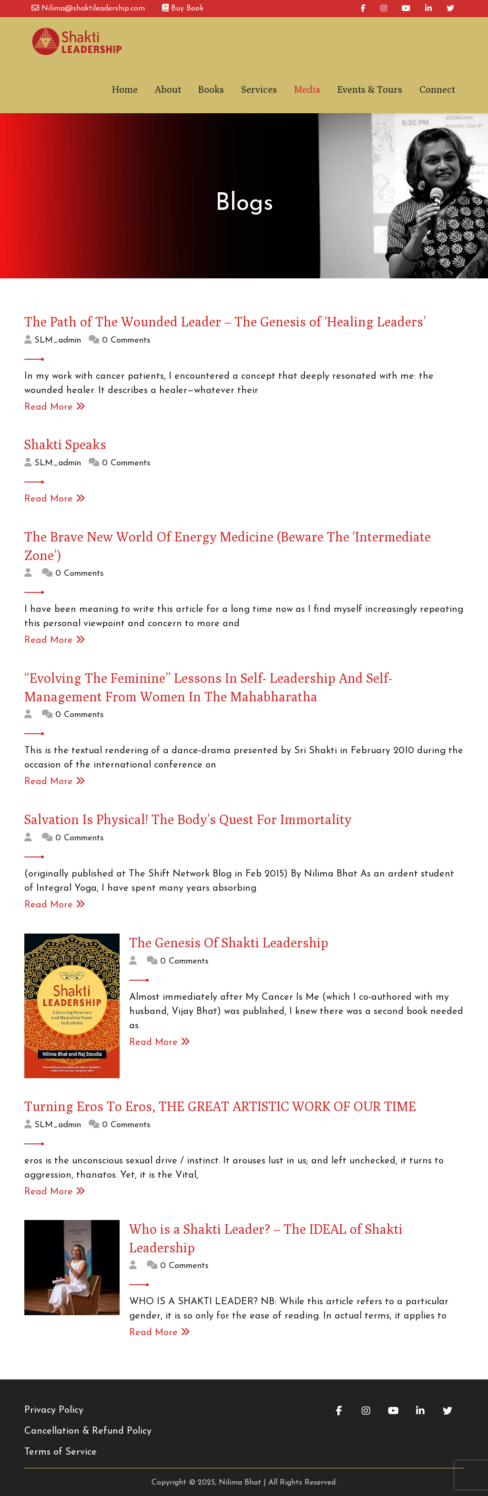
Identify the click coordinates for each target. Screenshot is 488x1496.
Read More (54, 404)
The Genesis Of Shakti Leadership (228, 939)
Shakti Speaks (65, 441)
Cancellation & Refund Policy (88, 1428)
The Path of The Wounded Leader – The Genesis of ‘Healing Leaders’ (225, 318)
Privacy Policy (53, 1407)
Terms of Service (60, 1449)
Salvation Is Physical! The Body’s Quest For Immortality (187, 816)
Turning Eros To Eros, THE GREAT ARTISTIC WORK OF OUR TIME (220, 1103)
